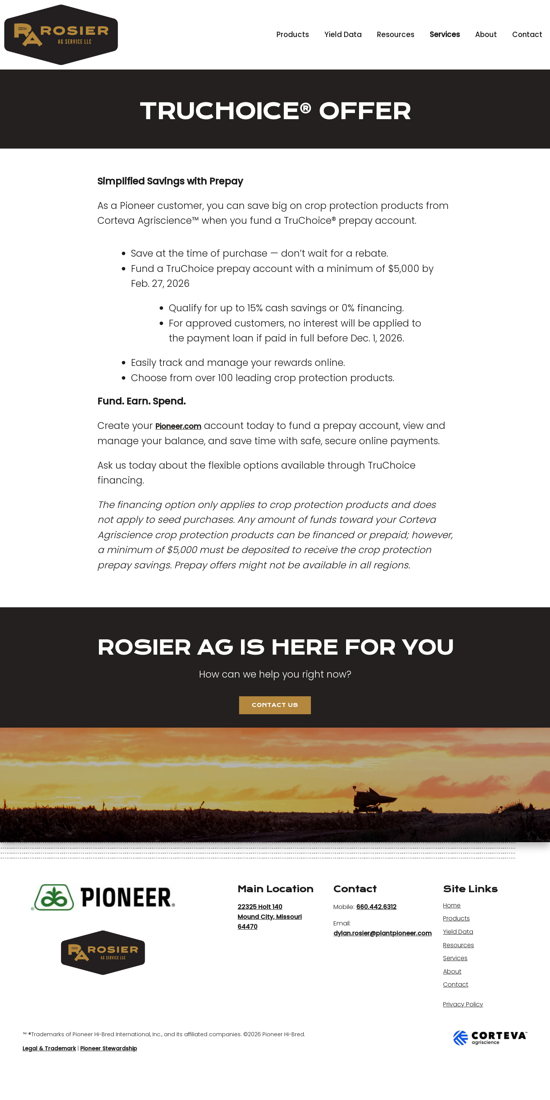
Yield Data (343, 34)
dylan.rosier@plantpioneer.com (383, 955)
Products (293, 34)
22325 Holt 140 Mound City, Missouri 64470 (270, 939)
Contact (527, 34)
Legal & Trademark (49, 1073)
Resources (395, 34)
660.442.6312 (376, 929)
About (486, 34)
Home (453, 927)
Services (445, 34)
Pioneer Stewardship (108, 1073)
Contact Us (275, 724)
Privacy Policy (464, 1026)
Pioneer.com (185, 425)
